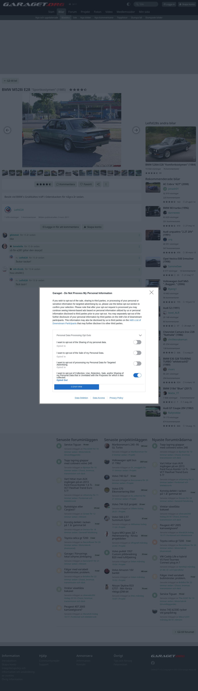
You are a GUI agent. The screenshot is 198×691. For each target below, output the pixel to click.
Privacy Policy (116, 398)
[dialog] (99, 345)
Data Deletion (81, 398)
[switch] (137, 342)
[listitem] (99, 335)
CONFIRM (76, 387)
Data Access (99, 398)
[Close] (152, 293)
